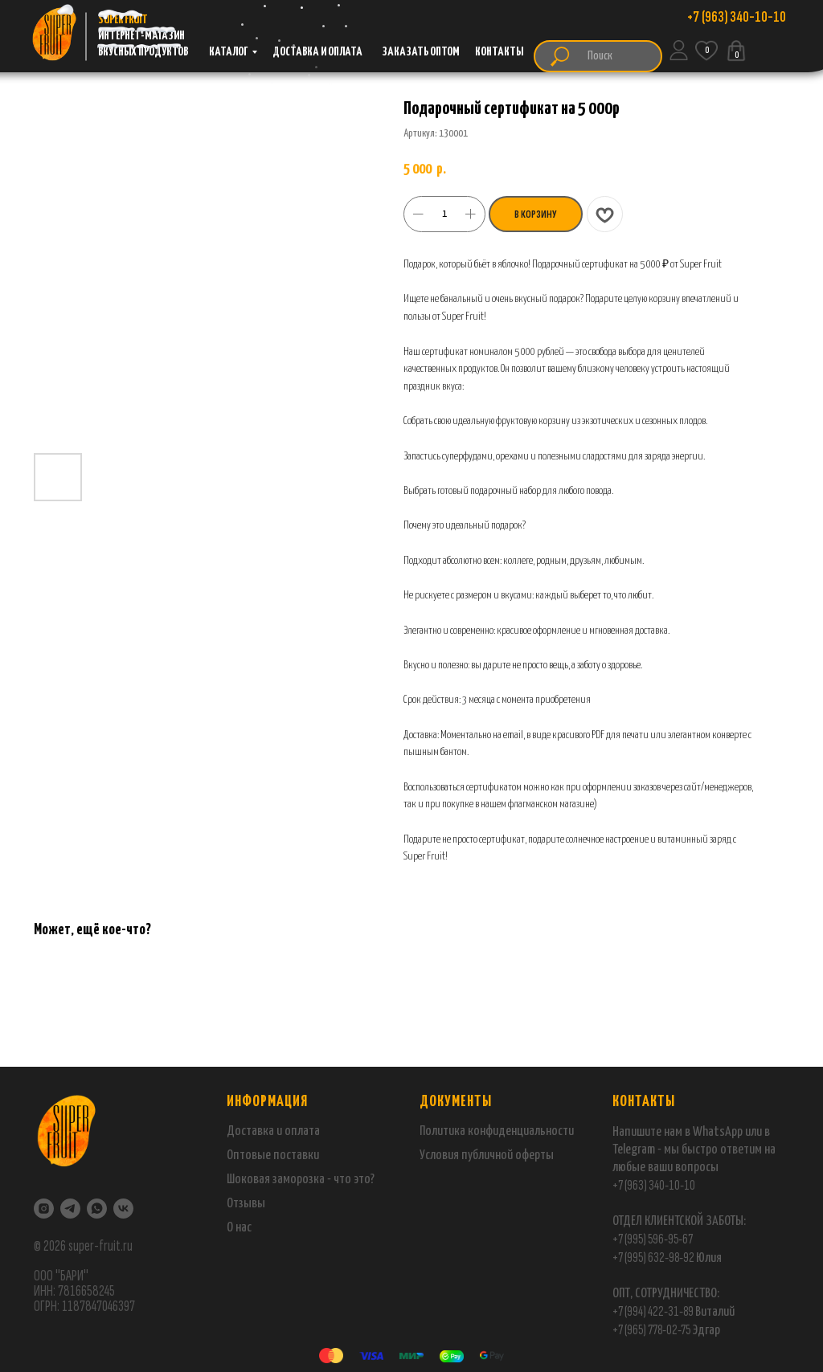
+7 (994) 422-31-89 (653, 1311)
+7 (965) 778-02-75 (652, 1329)
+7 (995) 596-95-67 (652, 1239)
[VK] (123, 1208)
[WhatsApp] (97, 1208)
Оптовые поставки (273, 1155)
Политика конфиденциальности (497, 1131)
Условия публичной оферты (487, 1155)
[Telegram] (70, 1208)
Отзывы (246, 1204)
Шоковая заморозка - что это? (301, 1179)
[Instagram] (44, 1208)
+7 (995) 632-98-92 (653, 1257)
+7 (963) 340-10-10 (653, 1185)
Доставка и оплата (273, 1131)
